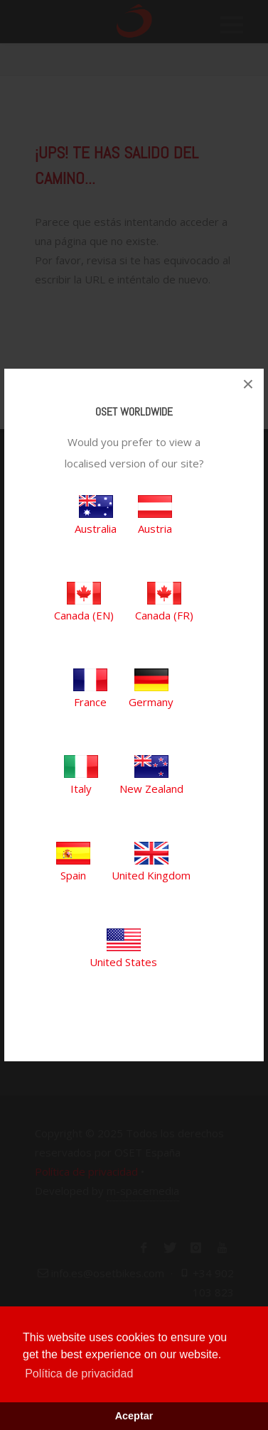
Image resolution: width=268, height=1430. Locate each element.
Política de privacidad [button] (79, 1373)
